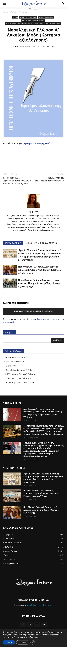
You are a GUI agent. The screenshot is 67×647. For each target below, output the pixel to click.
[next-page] (9, 293)
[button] (4, 4)
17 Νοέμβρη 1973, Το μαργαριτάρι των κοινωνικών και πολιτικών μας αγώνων (17, 181)
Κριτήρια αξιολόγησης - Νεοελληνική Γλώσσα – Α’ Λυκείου (25, 23)
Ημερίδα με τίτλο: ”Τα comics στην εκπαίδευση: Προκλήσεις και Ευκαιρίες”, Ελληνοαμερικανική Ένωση (41, 493)
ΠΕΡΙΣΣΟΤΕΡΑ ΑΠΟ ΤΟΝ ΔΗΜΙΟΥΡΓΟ (41, 243)
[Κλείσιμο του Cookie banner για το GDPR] (33, 642)
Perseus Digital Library (14, 357)
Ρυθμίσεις (34, 637)
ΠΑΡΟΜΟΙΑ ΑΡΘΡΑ (12, 243)
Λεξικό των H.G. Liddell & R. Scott (19, 378)
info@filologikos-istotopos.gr (40, 605)
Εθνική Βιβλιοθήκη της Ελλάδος (18, 370)
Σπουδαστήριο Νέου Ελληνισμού (19, 382)
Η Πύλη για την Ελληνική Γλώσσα (19, 374)
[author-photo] (33, 208)
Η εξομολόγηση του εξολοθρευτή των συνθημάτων (49, 179)
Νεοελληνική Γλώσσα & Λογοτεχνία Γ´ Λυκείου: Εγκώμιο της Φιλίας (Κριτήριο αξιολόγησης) (39, 269)
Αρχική (5, 12)
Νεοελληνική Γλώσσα (53, 23)
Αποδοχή (8, 642)
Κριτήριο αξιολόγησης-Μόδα (37, 143)
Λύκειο (13, 12)
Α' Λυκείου (23, 12)
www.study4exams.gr (14, 361)
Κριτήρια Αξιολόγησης (45, 17)
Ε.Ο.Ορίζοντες (10, 365)
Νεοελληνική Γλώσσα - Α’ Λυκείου (33, 20)
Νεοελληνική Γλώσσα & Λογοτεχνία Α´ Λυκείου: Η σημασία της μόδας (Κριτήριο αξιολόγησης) (40, 283)
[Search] (63, 4)
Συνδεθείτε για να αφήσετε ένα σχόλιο (33, 311)
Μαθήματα (32, 17)
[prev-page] (4, 293)
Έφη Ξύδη (19, 46)
